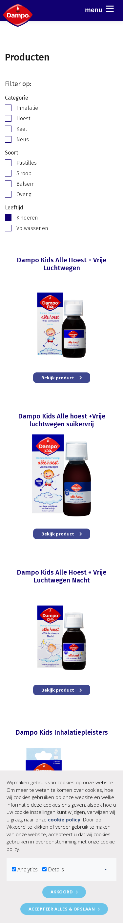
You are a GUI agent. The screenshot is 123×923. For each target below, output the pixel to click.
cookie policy (64, 819)
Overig (23, 194)
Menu (99, 8)
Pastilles (26, 163)
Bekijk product (61, 378)
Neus (22, 139)
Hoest (23, 118)
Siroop (23, 173)
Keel (21, 129)
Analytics (27, 869)
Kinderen (27, 218)
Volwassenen (32, 228)
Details (56, 869)
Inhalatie (27, 108)
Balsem (25, 184)
